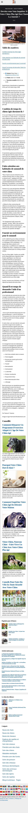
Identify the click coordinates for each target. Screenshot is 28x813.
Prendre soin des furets (11, 756)
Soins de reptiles (8, 777)
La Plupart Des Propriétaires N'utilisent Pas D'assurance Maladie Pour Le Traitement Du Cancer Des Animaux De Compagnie (13, 655)
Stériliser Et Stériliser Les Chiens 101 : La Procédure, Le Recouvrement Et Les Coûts (14, 663)
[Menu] (2, 2)
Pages (18, 780)
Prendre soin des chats (10, 747)
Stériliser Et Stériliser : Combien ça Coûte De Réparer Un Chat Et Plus (16, 639)
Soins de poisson (8, 759)
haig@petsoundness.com (12, 75)
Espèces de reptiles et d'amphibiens (10, 740)
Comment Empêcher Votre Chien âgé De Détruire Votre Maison (14, 505)
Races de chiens (8, 733)
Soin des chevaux (8, 763)
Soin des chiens (8, 750)
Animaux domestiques (10, 766)
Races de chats (8, 730)
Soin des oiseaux (8, 744)
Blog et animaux (8, 780)
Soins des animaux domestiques (9, 770)
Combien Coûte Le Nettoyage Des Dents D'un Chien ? (16, 624)
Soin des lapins (8, 774)
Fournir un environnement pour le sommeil (14, 63)
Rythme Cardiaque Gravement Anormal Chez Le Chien (15, 715)
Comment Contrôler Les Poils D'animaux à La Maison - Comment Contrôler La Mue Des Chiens (14, 680)
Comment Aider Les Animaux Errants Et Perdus (12, 683)
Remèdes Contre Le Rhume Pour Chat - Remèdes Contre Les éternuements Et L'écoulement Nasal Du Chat (13, 667)
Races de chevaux (9, 736)
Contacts (11, 798)
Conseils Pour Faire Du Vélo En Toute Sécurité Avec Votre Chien (12, 585)
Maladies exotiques (9, 753)
